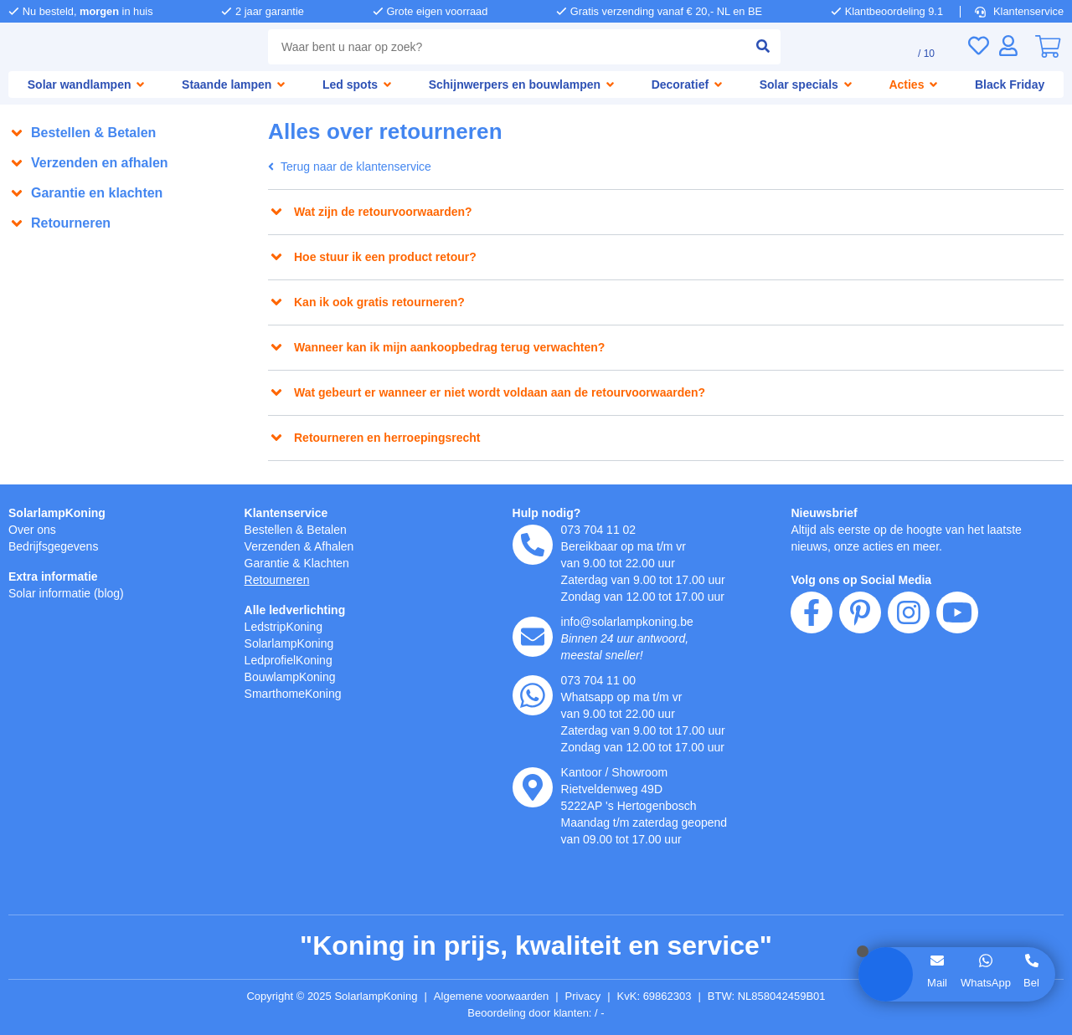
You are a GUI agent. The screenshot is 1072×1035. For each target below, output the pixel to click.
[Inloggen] (1008, 45)
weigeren (116, 908)
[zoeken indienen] (756, 46)
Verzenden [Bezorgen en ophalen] (275, 546)
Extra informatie (55, 576)
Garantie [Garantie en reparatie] (269, 563)
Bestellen (270, 529)
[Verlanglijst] (978, 45)
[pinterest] (860, 709)
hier (241, 855)
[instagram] (909, 709)
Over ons (33, 529)
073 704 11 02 (599, 529)
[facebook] (811, 709)
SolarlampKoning (57, 512)
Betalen (333, 529)
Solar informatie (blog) (70, 593)
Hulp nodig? (547, 512)
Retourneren (280, 579)
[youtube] (957, 709)
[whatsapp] (533, 695)
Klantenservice (1020, 10)
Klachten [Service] (333, 563)
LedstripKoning (287, 626)
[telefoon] (533, 545)
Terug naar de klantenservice (356, 167)
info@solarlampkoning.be (633, 621)
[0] (1048, 47)
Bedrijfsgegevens (56, 546)
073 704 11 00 (599, 680)
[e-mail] (533, 637)
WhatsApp (985, 982)
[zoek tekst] (503, 46)
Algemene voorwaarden (494, 996)
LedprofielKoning (292, 660)
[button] (129, 133)
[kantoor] (533, 787)
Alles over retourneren (81, 247)
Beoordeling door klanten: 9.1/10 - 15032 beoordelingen (536, 1013)
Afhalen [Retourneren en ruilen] (341, 546)
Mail (935, 982)
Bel (1031, 982)
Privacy (591, 996)
